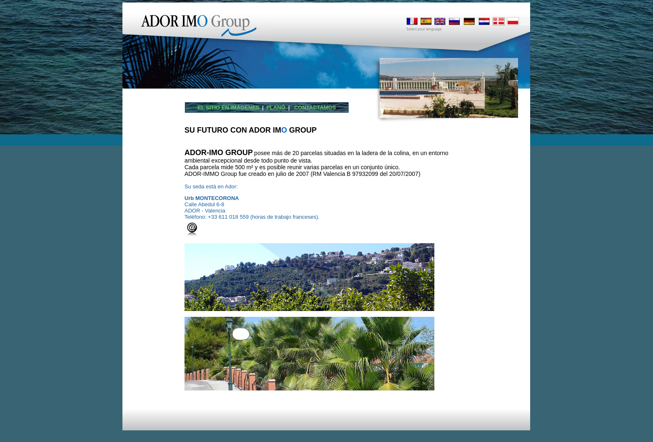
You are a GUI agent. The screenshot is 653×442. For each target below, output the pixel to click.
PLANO (277, 107)
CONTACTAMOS (313, 107)
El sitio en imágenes (228, 107)
